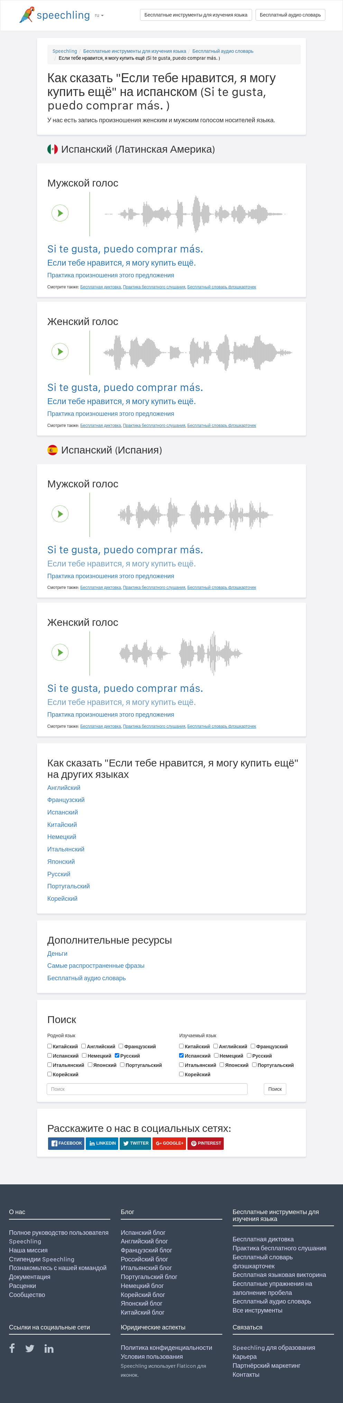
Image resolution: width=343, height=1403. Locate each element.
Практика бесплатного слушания (280, 1248)
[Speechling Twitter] (34, 1350)
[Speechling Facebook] (16, 1350)
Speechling (65, 51)
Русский (59, 874)
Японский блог (141, 1303)
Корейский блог (143, 1294)
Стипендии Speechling (41, 1259)
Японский (61, 861)
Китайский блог (142, 1312)
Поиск (275, 1089)
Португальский (68, 886)
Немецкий (61, 836)
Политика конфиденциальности (166, 1347)
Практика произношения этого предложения (110, 275)
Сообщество (27, 1294)
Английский (64, 787)
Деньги (57, 953)
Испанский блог (143, 1232)
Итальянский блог (146, 1267)
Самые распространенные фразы (96, 965)
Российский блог (144, 1259)
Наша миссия (28, 1250)
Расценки (22, 1285)
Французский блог (146, 1250)
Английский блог (144, 1241)
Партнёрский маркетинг (266, 1365)
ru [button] (99, 15)
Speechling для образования (274, 1347)
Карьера (245, 1356)
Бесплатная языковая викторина (279, 1274)
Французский (66, 799)
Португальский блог (149, 1276)
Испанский (62, 812)
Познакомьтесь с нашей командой (57, 1267)
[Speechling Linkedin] (53, 1350)
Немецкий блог (142, 1285)
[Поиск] (147, 1089)
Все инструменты (257, 1310)
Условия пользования (152, 1356)
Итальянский (66, 849)
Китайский (62, 824)
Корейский (62, 898)
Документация (29, 1276)
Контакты (246, 1374)
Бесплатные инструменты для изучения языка (196, 15)
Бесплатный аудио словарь (290, 15)
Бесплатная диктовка (263, 1239)
